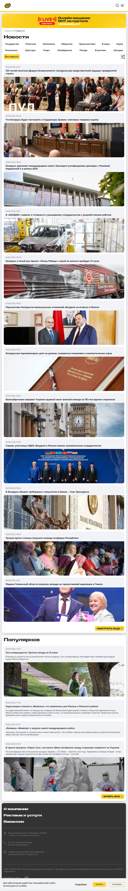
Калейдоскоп (65, 50)
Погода (83, 50)
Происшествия (87, 44)
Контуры (118, 50)
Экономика (49, 44)
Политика (31, 44)
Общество (66, 44)
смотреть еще (108, 629)
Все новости (11, 56)
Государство (12, 44)
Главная (8, 30)
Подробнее (81, 884)
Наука (119, 44)
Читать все (111, 797)
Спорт (46, 50)
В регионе (100, 50)
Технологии (11, 50)
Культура (30, 50)
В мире (106, 44)
